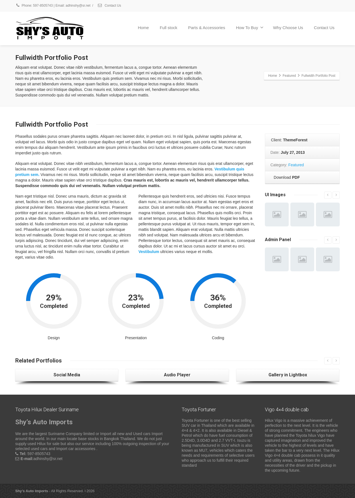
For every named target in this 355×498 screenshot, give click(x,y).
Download (285, 177)
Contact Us (109, 5)
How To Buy (250, 27)
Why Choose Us (288, 27)
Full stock (168, 27)
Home (143, 27)
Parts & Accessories (206, 27)
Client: (288, 140)
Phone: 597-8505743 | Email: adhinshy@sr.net (52, 5)
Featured (296, 165)
